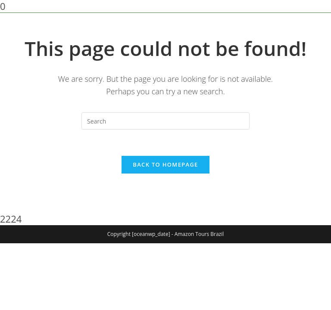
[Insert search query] (165, 121)
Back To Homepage (165, 164)
